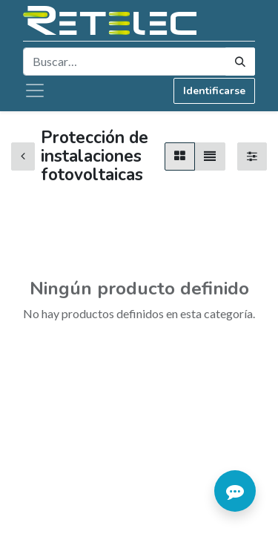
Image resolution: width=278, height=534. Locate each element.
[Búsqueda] (240, 61)
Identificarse (214, 91)
